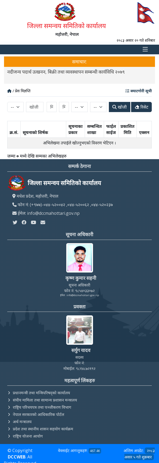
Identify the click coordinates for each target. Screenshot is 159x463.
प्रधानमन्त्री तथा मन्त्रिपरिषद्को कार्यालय (41, 392)
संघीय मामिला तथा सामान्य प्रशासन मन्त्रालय (45, 400)
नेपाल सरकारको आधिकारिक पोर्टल (38, 414)
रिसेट (142, 107)
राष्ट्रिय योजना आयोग (28, 436)
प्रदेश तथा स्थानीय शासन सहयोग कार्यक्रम (43, 428)
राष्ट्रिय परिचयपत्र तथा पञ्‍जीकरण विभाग (42, 407)
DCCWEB (16, 457)
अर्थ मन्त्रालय (22, 421)
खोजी (119, 107)
